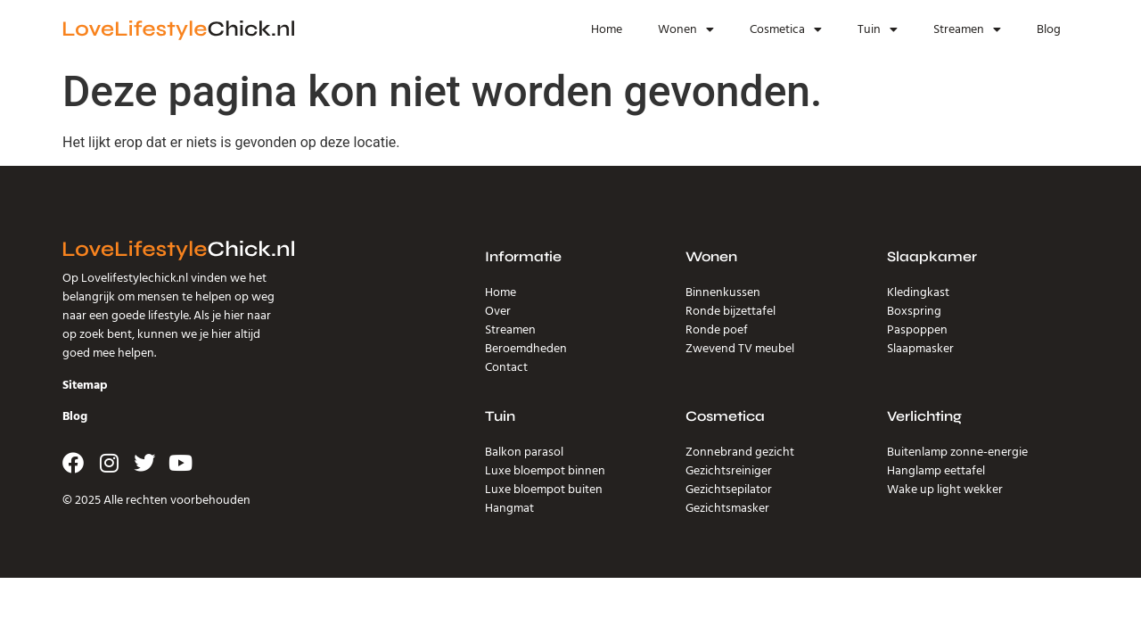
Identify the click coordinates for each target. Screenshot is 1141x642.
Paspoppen (917, 330)
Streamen (967, 29)
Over (498, 311)
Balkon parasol (524, 452)
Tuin (878, 29)
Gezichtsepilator (728, 489)
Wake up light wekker (945, 489)
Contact (506, 367)
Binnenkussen (722, 292)
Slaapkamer (932, 256)
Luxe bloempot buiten (544, 489)
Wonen (686, 29)
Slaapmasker (920, 349)
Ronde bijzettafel (730, 311)
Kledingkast (918, 292)
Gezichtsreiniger (728, 471)
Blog (1049, 29)
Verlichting (924, 415)
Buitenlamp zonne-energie (957, 452)
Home (606, 29)
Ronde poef (716, 330)
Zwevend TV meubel (739, 349)
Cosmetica (786, 29)
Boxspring (914, 311)
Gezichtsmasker (727, 508)
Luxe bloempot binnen (545, 471)
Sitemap (85, 385)
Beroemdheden (526, 349)
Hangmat (509, 508)
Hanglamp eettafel (936, 471)
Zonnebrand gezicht (739, 452)
